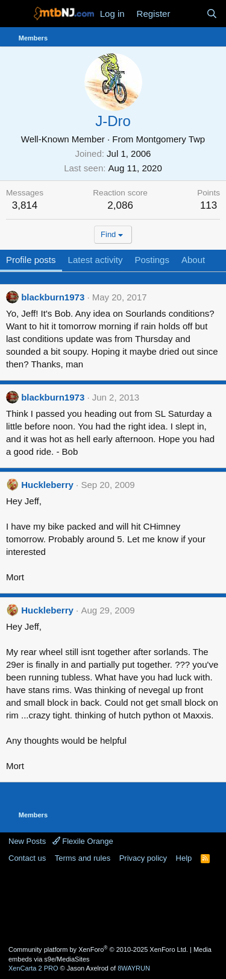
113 (208, 205)
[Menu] (16, 14)
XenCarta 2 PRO (33, 968)
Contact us (27, 858)
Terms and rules (82, 858)
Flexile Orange (82, 841)
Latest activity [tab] (95, 260)
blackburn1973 (52, 297)
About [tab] (193, 260)
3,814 (25, 205)
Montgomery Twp (170, 139)
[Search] (212, 13)
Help (184, 858)
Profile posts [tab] (31, 260)
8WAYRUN (134, 968)
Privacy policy (143, 858)
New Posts (27, 841)
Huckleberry (47, 485)
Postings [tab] (151, 260)
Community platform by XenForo (98, 949)
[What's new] (187, 13)
